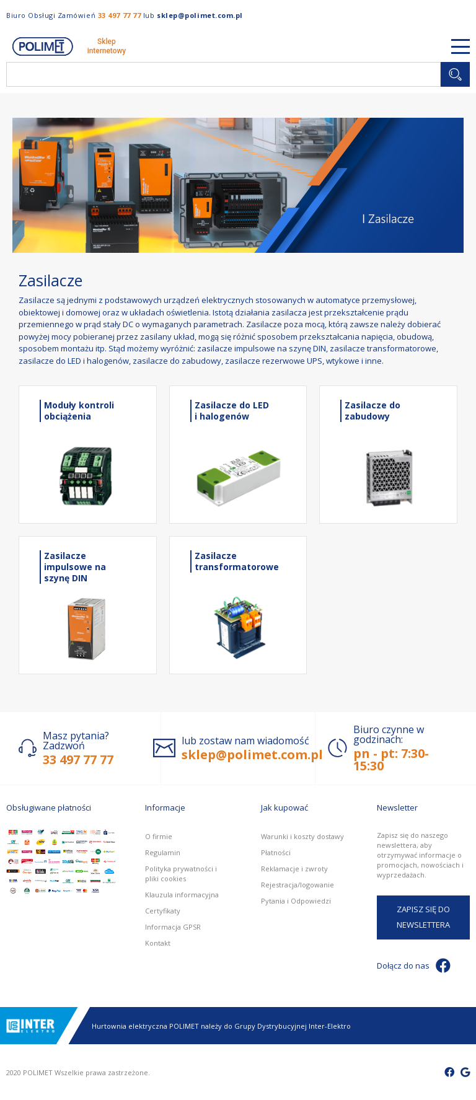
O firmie (158, 836)
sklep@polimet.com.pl (200, 15)
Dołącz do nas (414, 965)
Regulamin (162, 852)
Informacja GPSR (173, 926)
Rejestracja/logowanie (297, 884)
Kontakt (157, 943)
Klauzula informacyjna (182, 894)
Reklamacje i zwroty (294, 868)
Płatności (276, 852)
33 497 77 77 (119, 15)
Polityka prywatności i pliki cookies (181, 873)
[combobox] (223, 74)
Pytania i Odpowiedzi (296, 900)
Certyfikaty (162, 910)
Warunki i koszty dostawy (302, 836)
